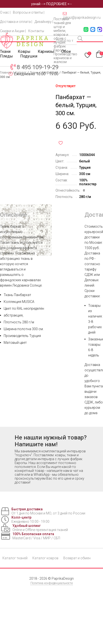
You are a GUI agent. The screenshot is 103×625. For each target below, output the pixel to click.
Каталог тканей (15, 558)
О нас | (5, 12)
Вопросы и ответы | (28, 12)
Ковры (24, 51)
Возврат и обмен (77, 558)
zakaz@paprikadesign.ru (82, 15)
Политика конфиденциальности (51, 583)
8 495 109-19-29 (37, 67)
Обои (66, 51)
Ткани (5, 51)
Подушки (28, 56)
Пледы (6, 56)
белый (84, 161)
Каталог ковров (45, 558)
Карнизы (46, 51)
